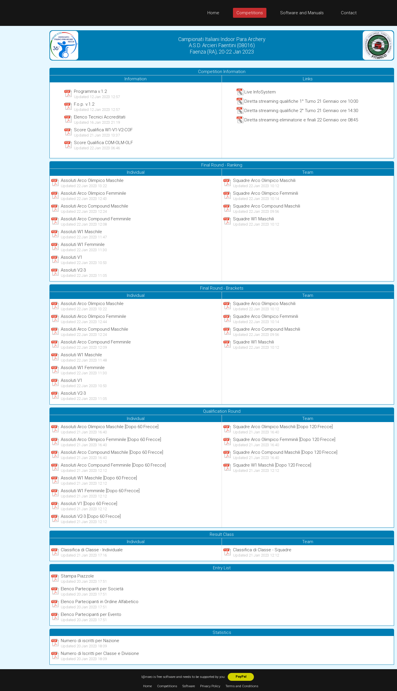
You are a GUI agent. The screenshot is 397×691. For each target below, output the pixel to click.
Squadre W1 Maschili (253, 219)
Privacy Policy (210, 686)
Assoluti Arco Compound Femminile (96, 219)
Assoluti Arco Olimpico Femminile (93, 193)
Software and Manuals (302, 12)
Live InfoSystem (260, 92)
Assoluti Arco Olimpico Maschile (92, 180)
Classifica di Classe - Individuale (92, 549)
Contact (349, 12)
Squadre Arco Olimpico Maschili (264, 180)
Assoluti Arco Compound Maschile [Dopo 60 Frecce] (112, 452)
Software (188, 686)
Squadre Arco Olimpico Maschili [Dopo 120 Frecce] (283, 426)
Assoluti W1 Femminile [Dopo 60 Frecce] (100, 490)
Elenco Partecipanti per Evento (91, 614)
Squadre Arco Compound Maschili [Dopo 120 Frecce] (285, 452)
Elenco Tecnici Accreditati (99, 117)
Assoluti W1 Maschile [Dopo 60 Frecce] (99, 478)
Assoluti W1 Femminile (83, 244)
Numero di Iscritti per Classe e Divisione (100, 653)
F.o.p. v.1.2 (84, 104)
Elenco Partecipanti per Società (92, 588)
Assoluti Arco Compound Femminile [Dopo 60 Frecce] (113, 465)
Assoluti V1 (71, 257)
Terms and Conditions (241, 686)
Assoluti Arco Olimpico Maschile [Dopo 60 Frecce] (110, 426)
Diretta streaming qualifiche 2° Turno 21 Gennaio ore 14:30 (301, 110)
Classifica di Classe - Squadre (262, 549)
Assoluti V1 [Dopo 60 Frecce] (89, 503)
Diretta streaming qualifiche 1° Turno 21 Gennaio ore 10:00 (301, 101)
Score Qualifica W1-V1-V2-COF (103, 129)
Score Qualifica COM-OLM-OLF (103, 142)
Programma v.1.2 (90, 91)
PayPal (241, 676)
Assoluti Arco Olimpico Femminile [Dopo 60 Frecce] (111, 439)
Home (213, 12)
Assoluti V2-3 (73, 270)
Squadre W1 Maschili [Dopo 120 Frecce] (272, 465)
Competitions (249, 12)
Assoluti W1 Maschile (81, 231)
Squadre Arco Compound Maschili (266, 206)
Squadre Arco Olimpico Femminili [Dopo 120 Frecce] (284, 439)
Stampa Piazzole (77, 576)
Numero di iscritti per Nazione (90, 640)
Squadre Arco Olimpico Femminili (265, 193)
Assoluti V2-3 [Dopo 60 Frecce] (91, 516)
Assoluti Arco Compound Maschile (94, 206)
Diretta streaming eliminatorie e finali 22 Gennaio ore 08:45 (301, 120)
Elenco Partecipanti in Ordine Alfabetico (99, 601)
